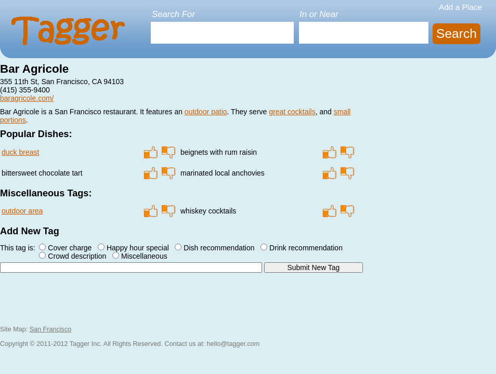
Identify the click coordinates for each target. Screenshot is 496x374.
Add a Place (460, 7)
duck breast (20, 152)
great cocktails (292, 112)
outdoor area (22, 211)
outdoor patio (206, 112)
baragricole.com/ (27, 98)
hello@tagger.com (233, 344)
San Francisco (51, 329)
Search (456, 33)
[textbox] (222, 33)
